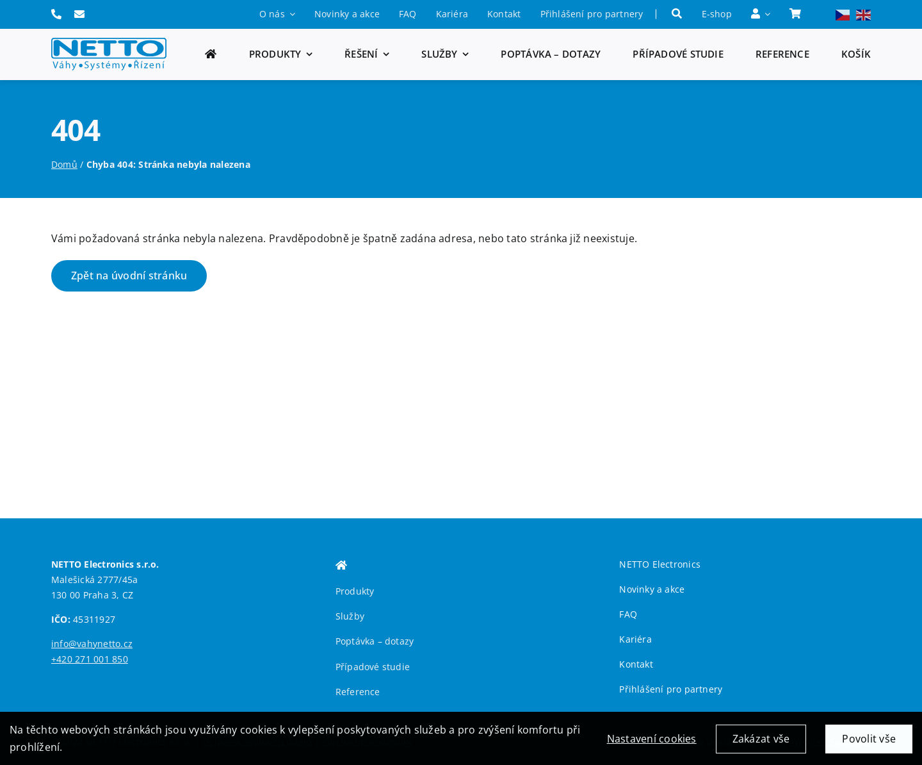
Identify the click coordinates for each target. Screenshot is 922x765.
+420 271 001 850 (89, 659)
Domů (64, 164)
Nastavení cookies (652, 744)
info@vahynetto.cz (92, 644)
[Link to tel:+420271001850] (56, 14)
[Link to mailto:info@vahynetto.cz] (79, 14)
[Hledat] (677, 14)
